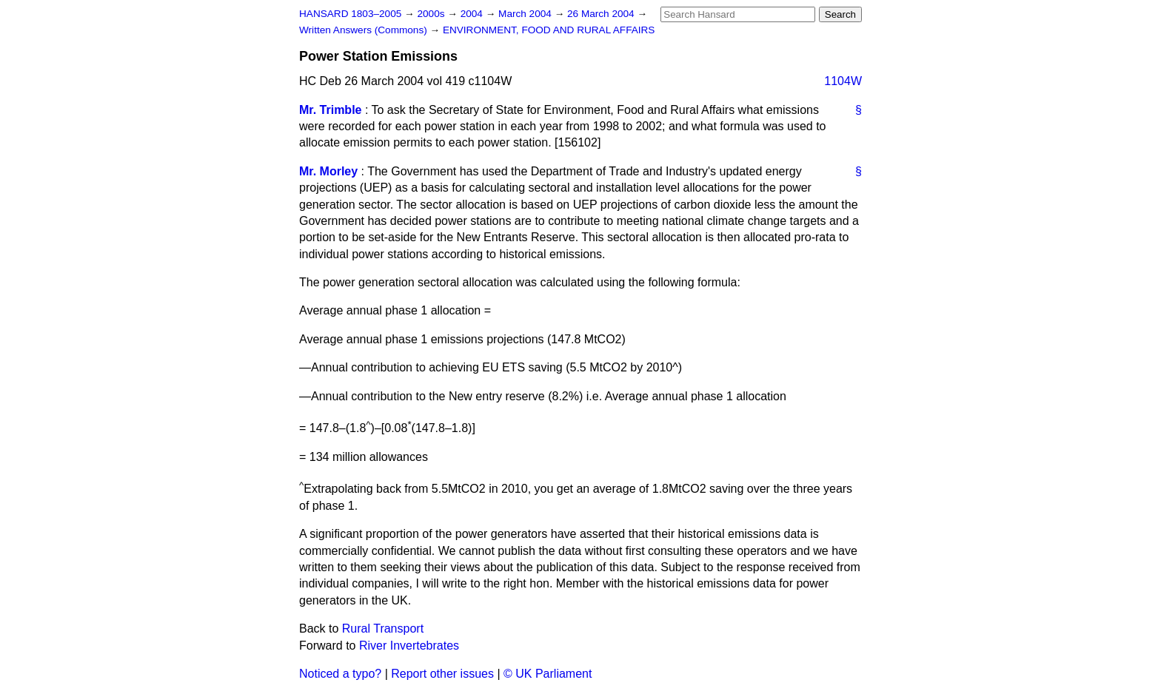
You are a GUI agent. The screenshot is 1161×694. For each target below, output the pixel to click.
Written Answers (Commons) (364, 30)
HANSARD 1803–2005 (350, 13)
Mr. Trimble (330, 110)
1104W (843, 81)
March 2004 (526, 13)
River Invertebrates (409, 645)
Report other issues (442, 673)
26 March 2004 (602, 13)
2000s (432, 13)
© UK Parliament (547, 673)
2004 (473, 13)
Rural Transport (383, 628)
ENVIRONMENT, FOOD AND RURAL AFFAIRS (549, 30)
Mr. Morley (328, 171)
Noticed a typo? (340, 673)
